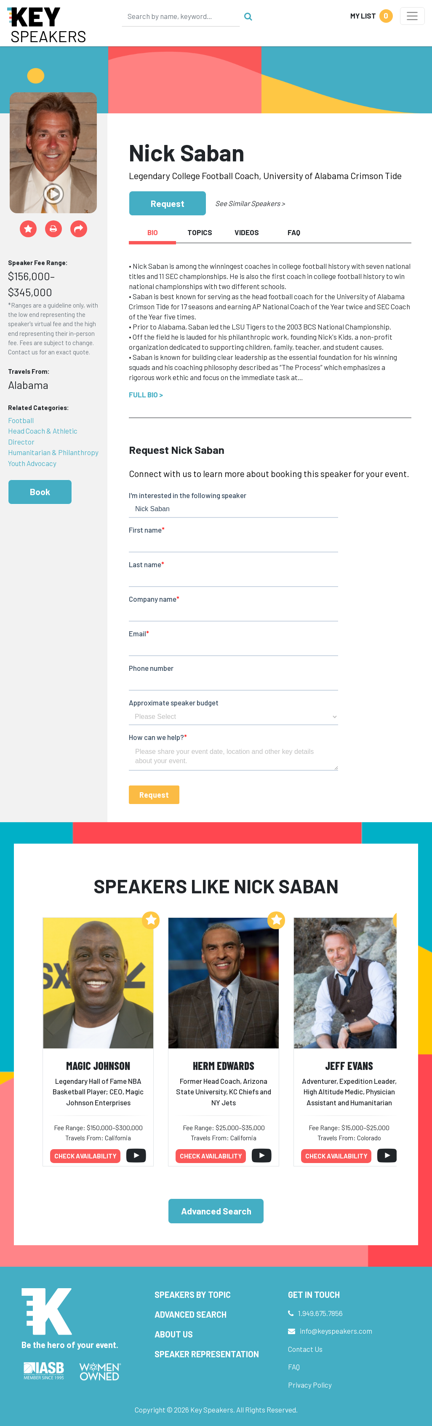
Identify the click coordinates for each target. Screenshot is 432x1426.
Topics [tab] (199, 232)
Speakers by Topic (193, 1294)
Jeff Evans (349, 1065)
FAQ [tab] (294, 232)
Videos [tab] (247, 232)
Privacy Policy (310, 1384)
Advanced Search (216, 1211)
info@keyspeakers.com (336, 1331)
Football (21, 420)
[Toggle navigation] (412, 16)
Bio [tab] (152, 232)
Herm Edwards (223, 1065)
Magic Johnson (98, 1065)
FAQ (294, 1366)
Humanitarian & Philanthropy (53, 452)
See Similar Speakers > (250, 203)
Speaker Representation (207, 1354)
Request (167, 203)
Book (40, 491)
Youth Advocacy (32, 463)
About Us (174, 1334)
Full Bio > (146, 394)
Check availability (85, 1156)
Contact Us (305, 1349)
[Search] (181, 16)
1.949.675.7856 (320, 1313)
